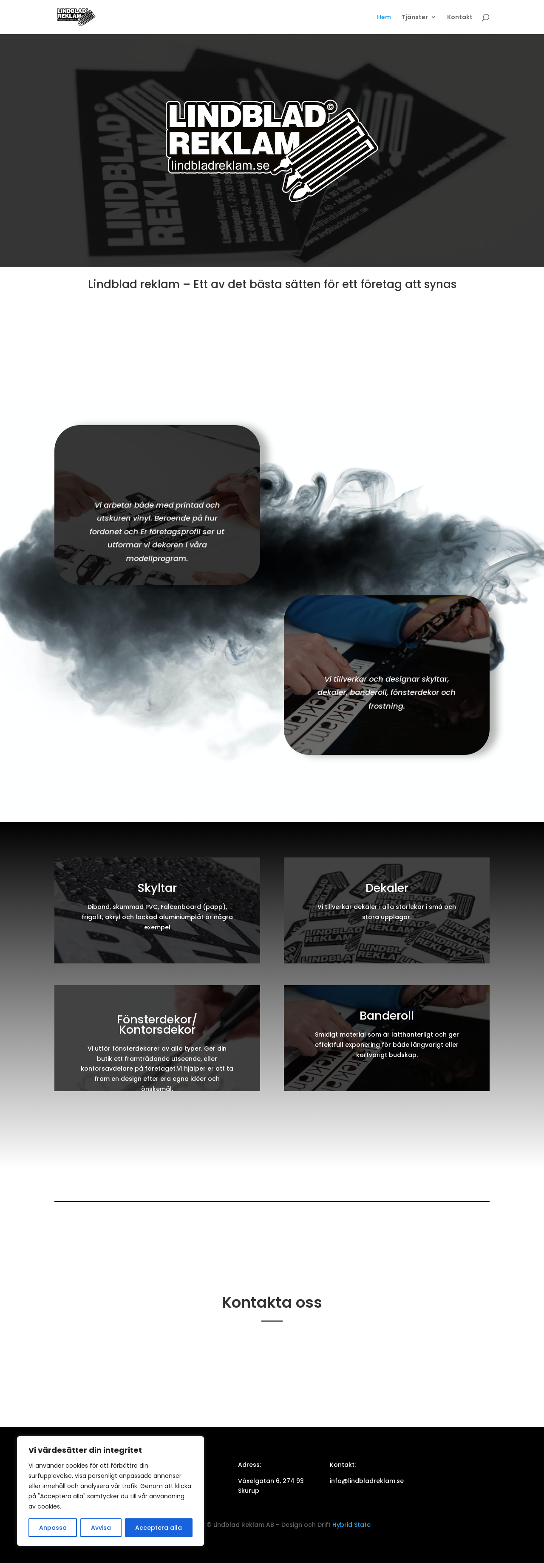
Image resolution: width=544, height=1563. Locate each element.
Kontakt (460, 17)
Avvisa (101, 1527)
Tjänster (415, 17)
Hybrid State (351, 1524)
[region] (110, 1491)
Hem (384, 17)
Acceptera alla (158, 1527)
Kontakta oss (272, 315)
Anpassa (53, 1527)
